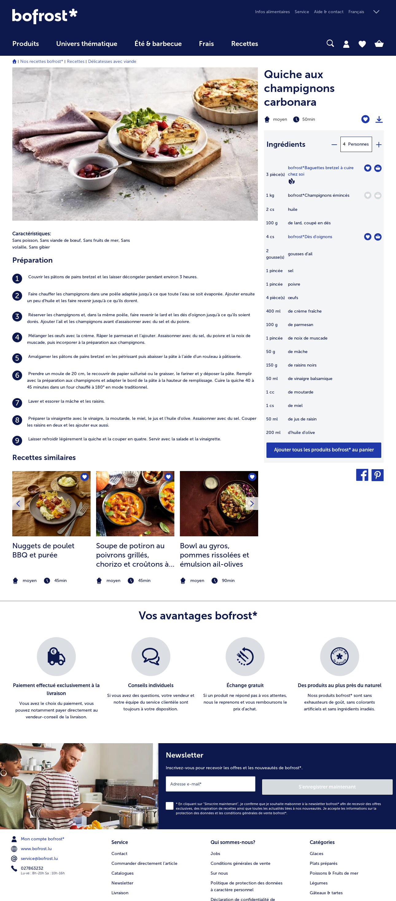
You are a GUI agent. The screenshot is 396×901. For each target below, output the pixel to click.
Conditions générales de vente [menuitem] (240, 753)
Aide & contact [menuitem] (329, 11)
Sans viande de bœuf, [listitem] (61, 93)
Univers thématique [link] (86, 43)
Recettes (75, 61)
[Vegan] (291, 181)
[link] (68, 16)
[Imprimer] (379, 119)
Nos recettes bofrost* (41, 61)
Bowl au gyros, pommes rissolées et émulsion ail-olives (214, 408)
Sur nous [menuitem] (219, 763)
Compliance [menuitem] (223, 816)
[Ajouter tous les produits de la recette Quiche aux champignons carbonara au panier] (323, 450)
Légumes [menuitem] (319, 773)
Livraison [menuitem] (119, 782)
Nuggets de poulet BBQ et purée (43, 403)
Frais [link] (206, 43)
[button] (366, 12)
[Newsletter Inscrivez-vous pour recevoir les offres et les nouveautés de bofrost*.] (277, 679)
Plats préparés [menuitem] (323, 753)
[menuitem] (25, 47)
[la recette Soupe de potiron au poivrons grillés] (135, 356)
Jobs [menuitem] (215, 743)
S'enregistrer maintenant (356, 678)
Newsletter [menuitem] (122, 773)
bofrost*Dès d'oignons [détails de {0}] (310, 236)
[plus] (378, 144)
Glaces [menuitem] (316, 743)
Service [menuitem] (302, 11)
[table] (324, 303)
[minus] (334, 144)
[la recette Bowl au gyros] (219, 356)
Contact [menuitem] (119, 743)
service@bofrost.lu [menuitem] (35, 750)
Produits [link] (25, 43)
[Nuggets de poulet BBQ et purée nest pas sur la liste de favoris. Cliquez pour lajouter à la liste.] (84, 331)
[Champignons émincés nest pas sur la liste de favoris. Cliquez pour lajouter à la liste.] (367, 195)
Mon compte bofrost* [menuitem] (38, 731)
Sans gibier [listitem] (39, 100)
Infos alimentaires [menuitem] (272, 11)
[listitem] (135, 132)
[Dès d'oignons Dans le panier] (378, 237)
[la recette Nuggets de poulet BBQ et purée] (51, 356)
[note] (51, 434)
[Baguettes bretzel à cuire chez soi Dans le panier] (378, 168)
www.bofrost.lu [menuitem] (32, 740)
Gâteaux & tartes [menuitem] (326, 782)
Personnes (358, 144)
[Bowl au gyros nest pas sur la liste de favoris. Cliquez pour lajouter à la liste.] (251, 331)
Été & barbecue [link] (158, 43)
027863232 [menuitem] (27, 760)
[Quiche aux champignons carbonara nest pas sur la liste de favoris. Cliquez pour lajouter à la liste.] (365, 119)
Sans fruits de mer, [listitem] (101, 93)
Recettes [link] (244, 43)
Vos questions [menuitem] (125, 792)
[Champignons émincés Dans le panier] (378, 195)
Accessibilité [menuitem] (223, 825)
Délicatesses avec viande (112, 61)
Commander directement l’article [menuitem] (144, 753)
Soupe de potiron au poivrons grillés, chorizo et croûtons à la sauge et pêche (132, 408)
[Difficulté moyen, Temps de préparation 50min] (303, 119)
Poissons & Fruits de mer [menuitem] (334, 763)
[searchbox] (279, 43)
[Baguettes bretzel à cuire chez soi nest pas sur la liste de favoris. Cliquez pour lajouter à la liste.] (367, 168)
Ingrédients (285, 144)
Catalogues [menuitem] (122, 763)
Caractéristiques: (31, 87)
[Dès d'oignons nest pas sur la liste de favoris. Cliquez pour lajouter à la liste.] (367, 236)
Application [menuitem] (222, 806)
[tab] (346, 44)
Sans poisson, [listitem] (25, 93)
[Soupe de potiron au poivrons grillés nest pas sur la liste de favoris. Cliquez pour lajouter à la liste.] (168, 331)
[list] (198, 573)
